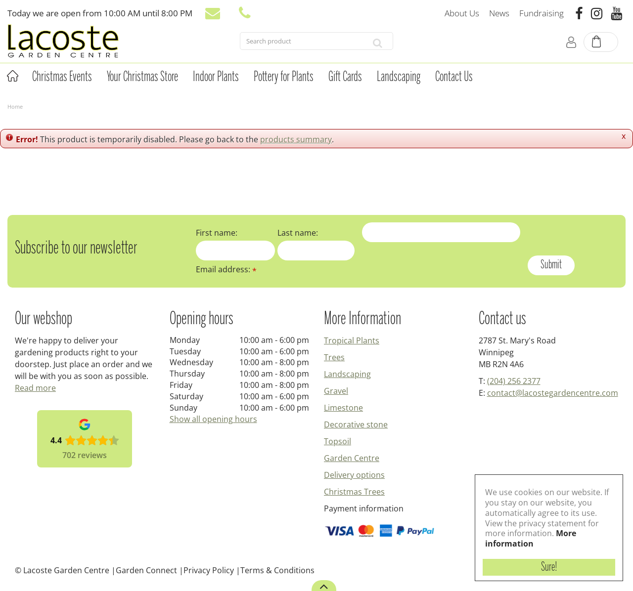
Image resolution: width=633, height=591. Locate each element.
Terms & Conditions (277, 570)
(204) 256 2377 (514, 381)
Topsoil (337, 441)
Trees (334, 357)
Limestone (343, 407)
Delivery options (354, 474)
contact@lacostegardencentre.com (552, 392)
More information (530, 538)
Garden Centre (351, 458)
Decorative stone (356, 424)
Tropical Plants (351, 340)
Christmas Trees (354, 491)
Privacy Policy (208, 570)
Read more (35, 387)
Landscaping (347, 374)
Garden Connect (146, 570)
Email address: (226, 269)
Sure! (549, 567)
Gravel (336, 390)
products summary (296, 139)
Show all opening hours (213, 419)
